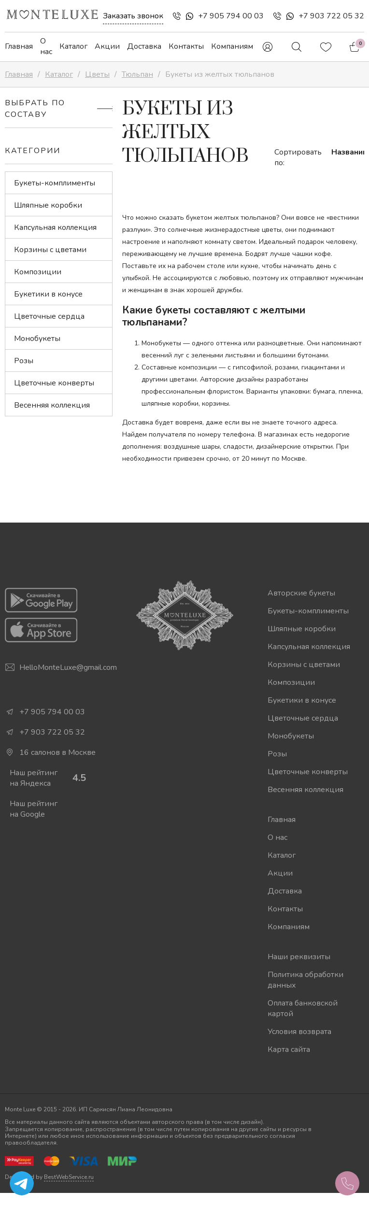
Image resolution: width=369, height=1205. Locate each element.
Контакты (186, 46)
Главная (19, 46)
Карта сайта (289, 1049)
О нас (46, 46)
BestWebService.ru (69, 1177)
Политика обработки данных (305, 980)
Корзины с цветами (50, 249)
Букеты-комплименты (54, 183)
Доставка (144, 46)
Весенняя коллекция (52, 405)
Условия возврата (299, 1031)
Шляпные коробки (48, 205)
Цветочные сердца (49, 316)
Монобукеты (37, 338)
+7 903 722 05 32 (331, 16)
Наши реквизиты (299, 956)
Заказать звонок (133, 16)
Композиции (37, 272)
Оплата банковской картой (303, 1008)
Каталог (73, 46)
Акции (107, 46)
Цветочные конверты (54, 383)
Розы (23, 360)
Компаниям (232, 46)
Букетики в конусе (48, 294)
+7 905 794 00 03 (231, 16)
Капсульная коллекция (55, 227)
